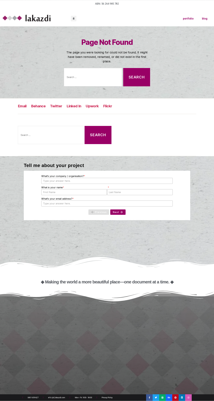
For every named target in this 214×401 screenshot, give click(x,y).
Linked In (74, 106)
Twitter (56, 106)
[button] (73, 18)
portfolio (188, 18)
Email (22, 106)
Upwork (92, 106)
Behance (38, 106)
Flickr (107, 106)
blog (204, 18)
